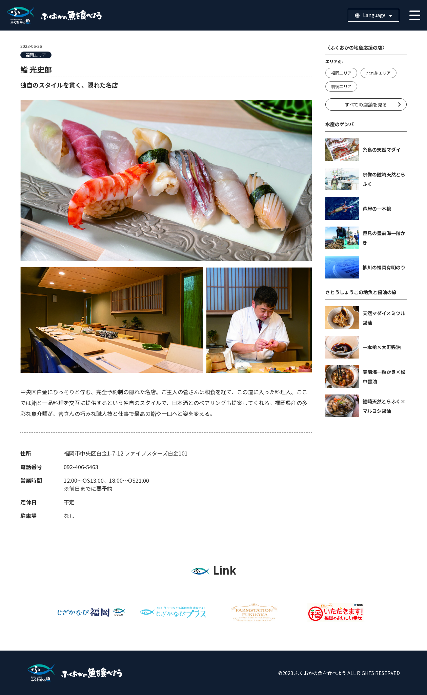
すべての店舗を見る (366, 104)
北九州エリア (378, 73)
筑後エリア (341, 86)
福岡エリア (36, 55)
